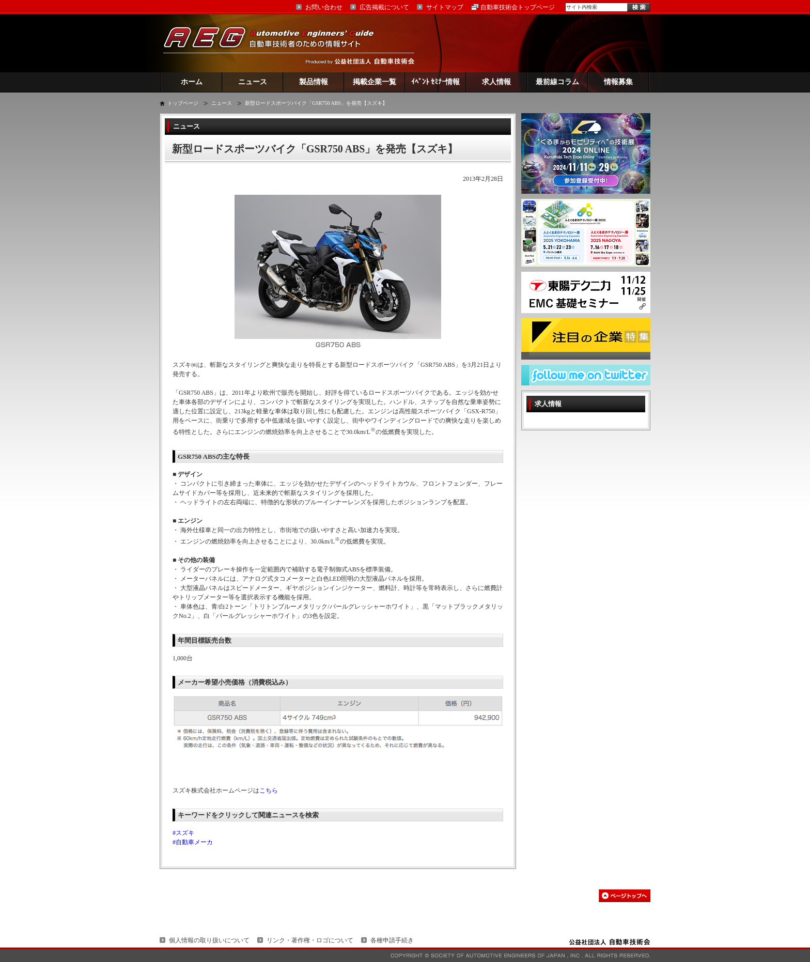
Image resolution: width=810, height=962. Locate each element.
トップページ (182, 103)
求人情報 (496, 82)
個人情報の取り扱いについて (209, 940)
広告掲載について (384, 7)
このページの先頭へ (624, 895)
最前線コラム (557, 82)
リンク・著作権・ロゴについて (310, 940)
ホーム (191, 82)
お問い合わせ (323, 7)
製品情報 (313, 82)
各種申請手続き (392, 940)
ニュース (252, 82)
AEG (275, 43)
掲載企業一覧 (374, 82)
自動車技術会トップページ (517, 7)
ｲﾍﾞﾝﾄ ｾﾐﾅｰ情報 (435, 82)
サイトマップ (444, 7)
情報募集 (618, 82)
